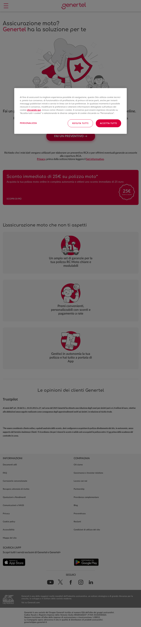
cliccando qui (34, 110)
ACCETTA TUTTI (108, 123)
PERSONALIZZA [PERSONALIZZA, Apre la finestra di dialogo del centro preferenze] (28, 123)
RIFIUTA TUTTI (80, 123)
